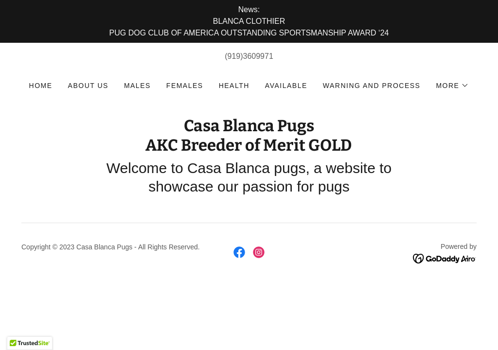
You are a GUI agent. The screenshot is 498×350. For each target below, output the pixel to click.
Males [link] (137, 85)
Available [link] (286, 85)
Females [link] (184, 85)
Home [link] (41, 85)
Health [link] (234, 85)
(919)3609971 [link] (249, 56)
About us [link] (88, 85)
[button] (452, 85)
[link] (248, 148)
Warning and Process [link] (372, 85)
